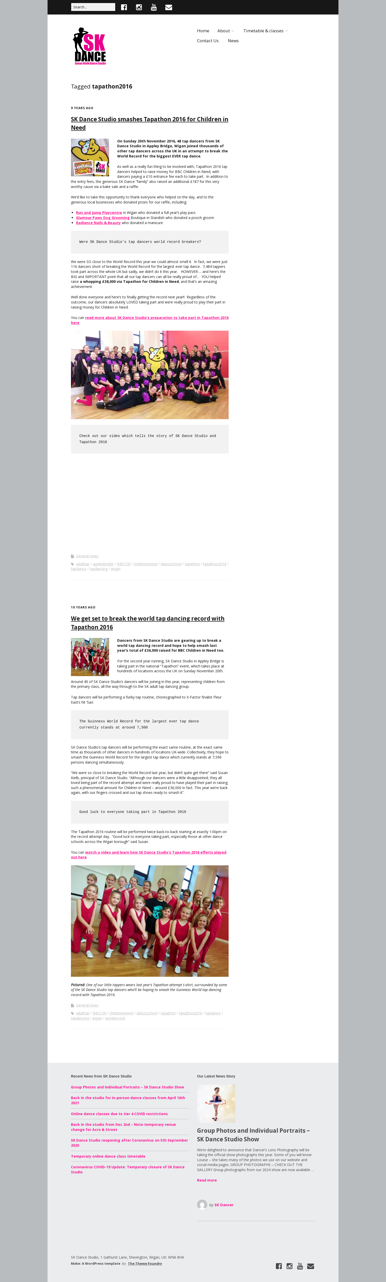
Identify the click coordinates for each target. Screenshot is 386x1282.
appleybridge (103, 563)
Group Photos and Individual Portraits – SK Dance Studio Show (127, 1087)
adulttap (83, 563)
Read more (207, 1180)
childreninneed (145, 563)
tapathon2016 (214, 563)
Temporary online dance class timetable (108, 1156)
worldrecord (115, 1018)
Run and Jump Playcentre (99, 212)
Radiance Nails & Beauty (98, 222)
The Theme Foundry (145, 1263)
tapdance (78, 568)
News (233, 40)
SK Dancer (224, 1204)
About (223, 31)
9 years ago (82, 108)
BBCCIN (123, 563)
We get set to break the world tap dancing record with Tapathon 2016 (148, 624)
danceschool (171, 563)
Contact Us (208, 40)
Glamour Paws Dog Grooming (103, 217)
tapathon (192, 563)
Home (203, 31)
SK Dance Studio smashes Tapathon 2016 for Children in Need (149, 124)
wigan (116, 568)
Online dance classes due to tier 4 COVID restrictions (119, 1113)
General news (87, 555)
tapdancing (99, 568)
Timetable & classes (263, 31)
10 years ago (83, 607)
